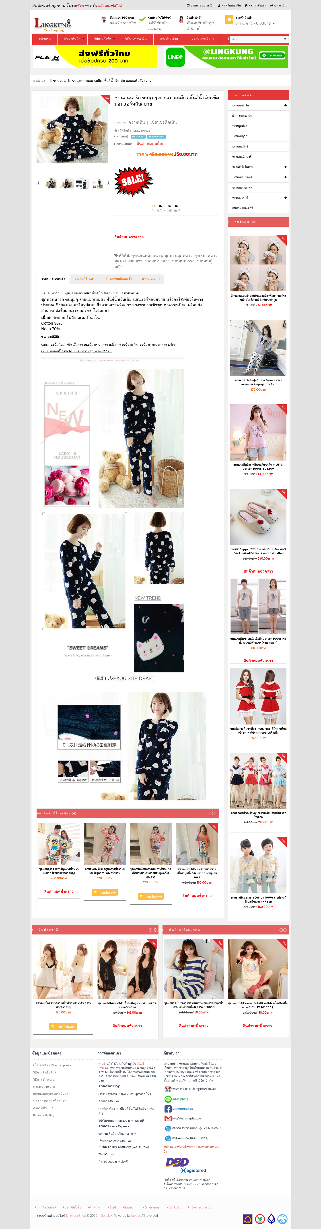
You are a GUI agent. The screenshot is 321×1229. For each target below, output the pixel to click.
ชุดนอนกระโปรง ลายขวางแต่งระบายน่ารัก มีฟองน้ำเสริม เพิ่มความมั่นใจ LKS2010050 (193, 1005)
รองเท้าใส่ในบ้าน (242, 167)
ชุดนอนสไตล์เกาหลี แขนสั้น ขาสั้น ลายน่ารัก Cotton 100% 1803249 (258, 466)
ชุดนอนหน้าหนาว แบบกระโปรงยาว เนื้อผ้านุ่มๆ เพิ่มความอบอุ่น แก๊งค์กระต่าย (150, 873)
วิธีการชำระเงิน (44, 1079)
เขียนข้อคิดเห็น (163, 122)
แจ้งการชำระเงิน (200, 1207)
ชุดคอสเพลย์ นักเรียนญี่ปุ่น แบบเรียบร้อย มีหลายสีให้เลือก (258, 815)
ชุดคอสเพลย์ (240, 197)
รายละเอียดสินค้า (53, 279)
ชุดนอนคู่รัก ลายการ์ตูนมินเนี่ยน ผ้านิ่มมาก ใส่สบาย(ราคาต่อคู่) (59, 871)
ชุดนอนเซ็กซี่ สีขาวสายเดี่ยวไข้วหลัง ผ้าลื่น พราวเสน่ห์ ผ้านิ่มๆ (63, 1005)
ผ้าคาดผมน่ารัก (242, 115)
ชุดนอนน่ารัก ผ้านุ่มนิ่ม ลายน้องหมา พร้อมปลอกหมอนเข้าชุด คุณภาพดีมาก (258, 382)
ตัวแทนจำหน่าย (44, 1086)
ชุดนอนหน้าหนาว (147, 255)
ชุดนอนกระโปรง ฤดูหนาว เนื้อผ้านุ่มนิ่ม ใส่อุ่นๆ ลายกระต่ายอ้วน (104, 871)
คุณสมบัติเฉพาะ (85, 279)
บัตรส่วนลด (151, 1207)
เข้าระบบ (82, 6)
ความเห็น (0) (151, 279)
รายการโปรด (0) (200, 5)
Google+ (106, 1215)
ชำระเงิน (278, 5)
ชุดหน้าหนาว (206, 255)
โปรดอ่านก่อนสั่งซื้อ (119, 279)
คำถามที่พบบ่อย (44, 1108)
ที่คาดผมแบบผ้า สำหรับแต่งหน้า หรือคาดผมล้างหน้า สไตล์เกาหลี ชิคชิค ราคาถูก (258, 297)
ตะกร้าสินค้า (255, 5)
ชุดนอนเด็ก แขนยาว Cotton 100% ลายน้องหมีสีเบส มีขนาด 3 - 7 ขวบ (258, 899)
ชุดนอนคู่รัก (239, 136)
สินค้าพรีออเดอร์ (242, 208)
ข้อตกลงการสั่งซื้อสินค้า (50, 1101)
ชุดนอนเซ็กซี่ (240, 146)
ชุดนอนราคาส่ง (242, 187)
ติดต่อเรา (129, 1207)
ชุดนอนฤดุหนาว (178, 255)
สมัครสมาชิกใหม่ (109, 6)
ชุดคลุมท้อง (239, 126)
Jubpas (136, 1215)
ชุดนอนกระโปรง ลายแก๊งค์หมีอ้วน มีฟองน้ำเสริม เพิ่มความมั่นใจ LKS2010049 (258, 1005)
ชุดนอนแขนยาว (128, 261)
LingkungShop (76, 1215)
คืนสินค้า (94, 1207)
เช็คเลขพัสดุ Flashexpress (52, 1065)
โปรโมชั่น (174, 1207)
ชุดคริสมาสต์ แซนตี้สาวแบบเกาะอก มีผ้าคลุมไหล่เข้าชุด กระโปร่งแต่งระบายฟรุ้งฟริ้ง (258, 730)
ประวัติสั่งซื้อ (72, 1207)
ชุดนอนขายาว (157, 261)
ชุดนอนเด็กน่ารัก (242, 156)
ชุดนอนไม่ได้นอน (243, 177)
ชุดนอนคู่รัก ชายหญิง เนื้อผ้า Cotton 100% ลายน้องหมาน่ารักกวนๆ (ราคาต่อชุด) (258, 640)
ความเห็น (136, 122)
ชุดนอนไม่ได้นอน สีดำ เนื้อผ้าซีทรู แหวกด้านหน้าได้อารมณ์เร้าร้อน (127, 1005)
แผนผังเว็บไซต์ (46, 1207)
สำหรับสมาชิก (229, 5)
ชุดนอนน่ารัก (183, 261)
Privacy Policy (43, 1115)
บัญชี (112, 1207)
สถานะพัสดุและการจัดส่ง (50, 1094)
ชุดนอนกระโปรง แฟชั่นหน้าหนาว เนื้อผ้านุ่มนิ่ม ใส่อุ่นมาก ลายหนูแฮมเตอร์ (197, 873)
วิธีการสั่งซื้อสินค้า (46, 1072)
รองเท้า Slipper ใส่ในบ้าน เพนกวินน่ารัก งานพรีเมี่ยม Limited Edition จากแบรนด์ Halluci (258, 551)
